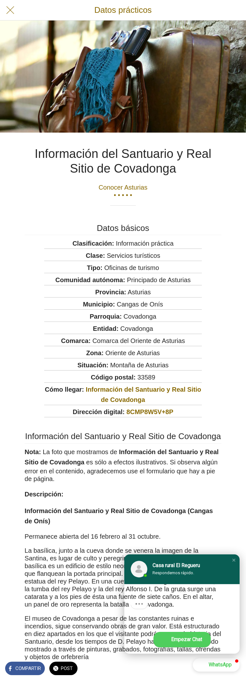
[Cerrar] (10, 10)
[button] (234, 560)
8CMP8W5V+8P (150, 411)
